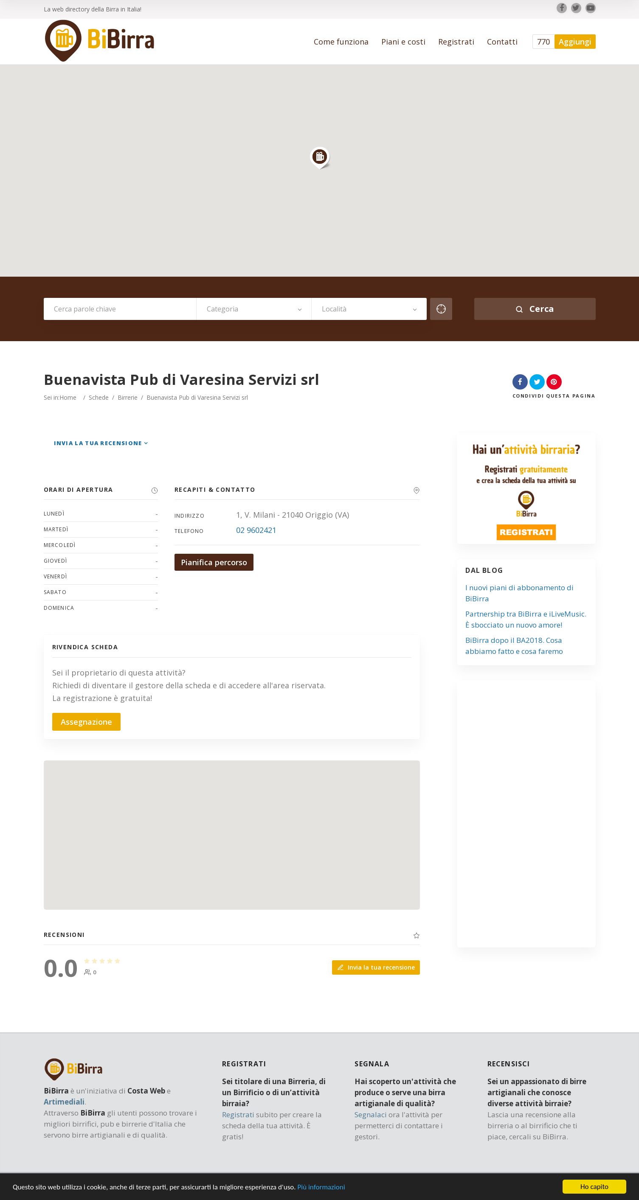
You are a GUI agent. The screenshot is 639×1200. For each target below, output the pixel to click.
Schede (99, 397)
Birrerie (128, 397)
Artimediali (64, 1102)
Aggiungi (575, 41)
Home (67, 397)
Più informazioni (321, 1187)
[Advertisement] (530, 817)
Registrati (456, 41)
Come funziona (341, 41)
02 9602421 (256, 530)
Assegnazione (86, 722)
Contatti (502, 41)
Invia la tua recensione (98, 443)
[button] (319, 158)
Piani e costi (403, 41)
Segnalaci (371, 1114)
